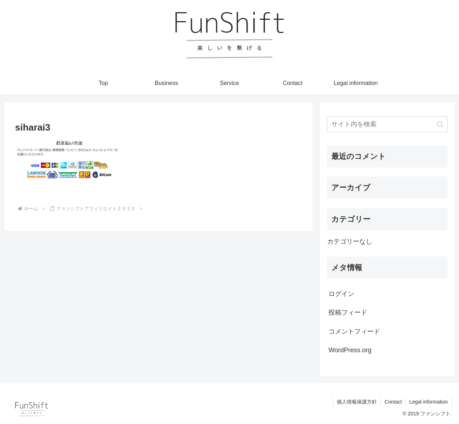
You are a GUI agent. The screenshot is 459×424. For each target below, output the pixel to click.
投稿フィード (347, 312)
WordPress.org (350, 350)
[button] (440, 124)
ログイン (341, 293)
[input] (387, 124)
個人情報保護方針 (357, 402)
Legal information (429, 402)
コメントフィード (354, 331)
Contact (393, 402)
